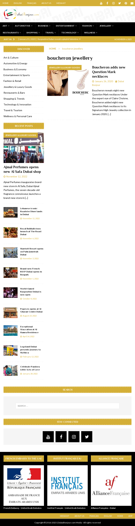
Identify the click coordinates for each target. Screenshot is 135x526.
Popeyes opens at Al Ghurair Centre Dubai (31, 310)
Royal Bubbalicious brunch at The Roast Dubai (30, 231)
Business (43, 25)
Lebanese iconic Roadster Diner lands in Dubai (31, 211)
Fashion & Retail (12, 80)
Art (5, 25)
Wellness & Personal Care (18, 116)
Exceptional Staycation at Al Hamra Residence (29, 329)
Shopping (32, 32)
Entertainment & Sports (17, 75)
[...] (26, 197)
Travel (49, 32)
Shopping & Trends (14, 98)
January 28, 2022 (30, 374)
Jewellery (105, 25)
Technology (68, 32)
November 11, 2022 (31, 218)
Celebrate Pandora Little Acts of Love (30, 368)
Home (5, 3)
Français (31, 3)
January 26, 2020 (104, 81)
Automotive (22, 25)
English (18, 3)
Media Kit (61, 3)
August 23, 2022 (30, 316)
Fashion (87, 25)
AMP (130, 516)
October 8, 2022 (30, 299)
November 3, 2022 (30, 258)
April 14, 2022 (28, 336)
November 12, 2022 (16, 176)
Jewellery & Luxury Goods (18, 86)
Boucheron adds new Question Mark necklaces (109, 71)
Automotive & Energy (15, 63)
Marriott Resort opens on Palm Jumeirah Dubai (31, 251)
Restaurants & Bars (14, 92)
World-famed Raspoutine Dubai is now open (30, 291)
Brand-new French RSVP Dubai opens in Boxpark (31, 271)
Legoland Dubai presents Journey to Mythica (30, 349)
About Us (46, 3)
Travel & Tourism (13, 110)
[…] (109, 114)
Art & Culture (11, 57)
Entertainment (65, 25)
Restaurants (11, 32)
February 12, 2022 (30, 356)
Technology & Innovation (17, 104)
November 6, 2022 (30, 238)
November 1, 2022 (30, 278)
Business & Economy (15, 69)
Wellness (89, 32)
